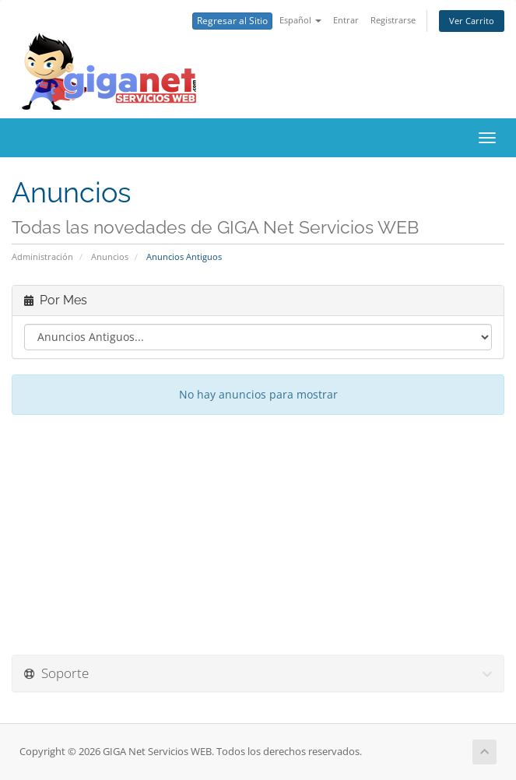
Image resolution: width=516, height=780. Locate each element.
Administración (42, 256)
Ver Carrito (471, 20)
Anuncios (109, 256)
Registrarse (393, 20)
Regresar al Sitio (232, 20)
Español (300, 20)
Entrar (346, 20)
